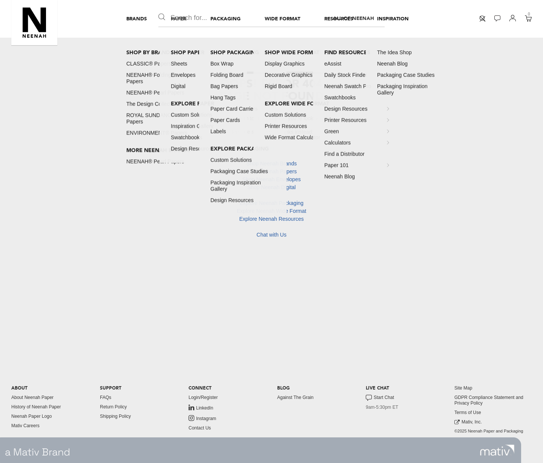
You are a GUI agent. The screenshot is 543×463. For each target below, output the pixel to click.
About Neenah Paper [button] (32, 397)
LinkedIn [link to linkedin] (201, 407)
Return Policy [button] (113, 407)
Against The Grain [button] (295, 397)
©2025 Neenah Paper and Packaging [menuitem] (488, 431)
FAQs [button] (105, 397)
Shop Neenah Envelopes (271, 179)
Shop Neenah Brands (271, 163)
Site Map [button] (463, 388)
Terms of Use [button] (467, 412)
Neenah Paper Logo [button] (31, 416)
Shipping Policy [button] (115, 416)
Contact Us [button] (200, 428)
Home (271, 148)
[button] (34, 22)
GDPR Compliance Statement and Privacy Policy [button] (488, 400)
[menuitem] (136, 19)
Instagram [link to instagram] (202, 418)
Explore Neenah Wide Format (271, 211)
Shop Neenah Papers (271, 171)
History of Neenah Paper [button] (36, 407)
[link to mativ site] (497, 450)
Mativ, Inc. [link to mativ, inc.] (468, 422)
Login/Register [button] (203, 397)
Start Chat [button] (380, 398)
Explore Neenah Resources (271, 219)
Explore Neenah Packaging (271, 203)
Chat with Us (271, 235)
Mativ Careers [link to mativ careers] (25, 425)
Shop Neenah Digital (271, 187)
